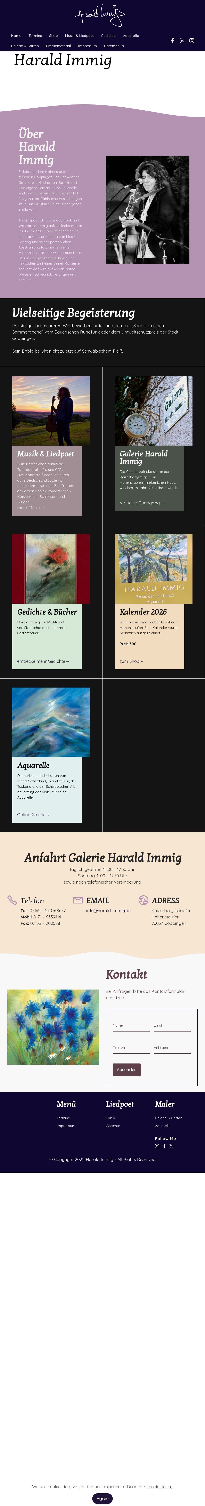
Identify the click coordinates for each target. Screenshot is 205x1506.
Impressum (87, 30)
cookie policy (159, 1490)
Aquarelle (131, 20)
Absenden (127, 1069)
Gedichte (108, 20)
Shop (53, 20)
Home (16, 20)
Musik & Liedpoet (79, 20)
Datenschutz (114, 30)
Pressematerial (58, 30)
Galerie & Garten (25, 30)
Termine (35, 20)
